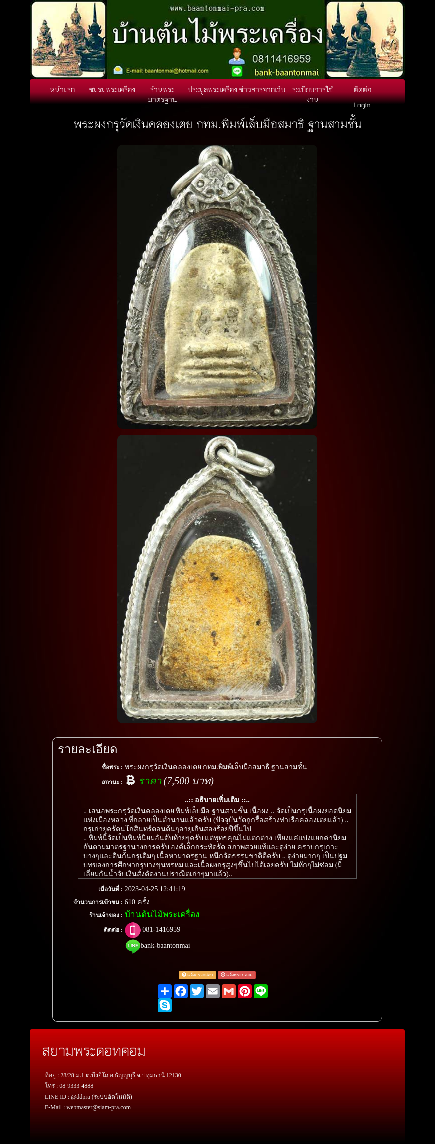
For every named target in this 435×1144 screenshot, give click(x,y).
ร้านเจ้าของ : (106, 915)
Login (362, 104)
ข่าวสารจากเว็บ (263, 89)
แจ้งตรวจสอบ (198, 974)
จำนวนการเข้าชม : (98, 902)
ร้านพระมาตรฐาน (163, 94)
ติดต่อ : (113, 929)
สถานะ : (112, 782)
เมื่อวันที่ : (110, 889)
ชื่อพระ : (112, 767)
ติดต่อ (363, 89)
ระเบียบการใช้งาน (312, 94)
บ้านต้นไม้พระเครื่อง (162, 914)
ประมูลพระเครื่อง (213, 89)
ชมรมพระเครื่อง (113, 89)
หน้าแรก (62, 89)
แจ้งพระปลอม (237, 974)
